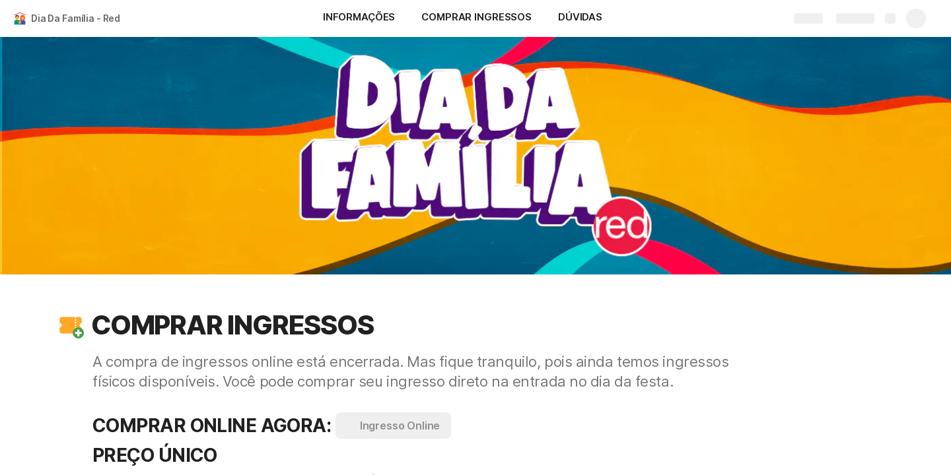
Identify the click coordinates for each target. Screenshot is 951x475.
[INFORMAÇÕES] (359, 18)
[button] (70, 325)
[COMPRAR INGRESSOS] (476, 18)
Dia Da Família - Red (75, 18)
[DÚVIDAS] (580, 18)
